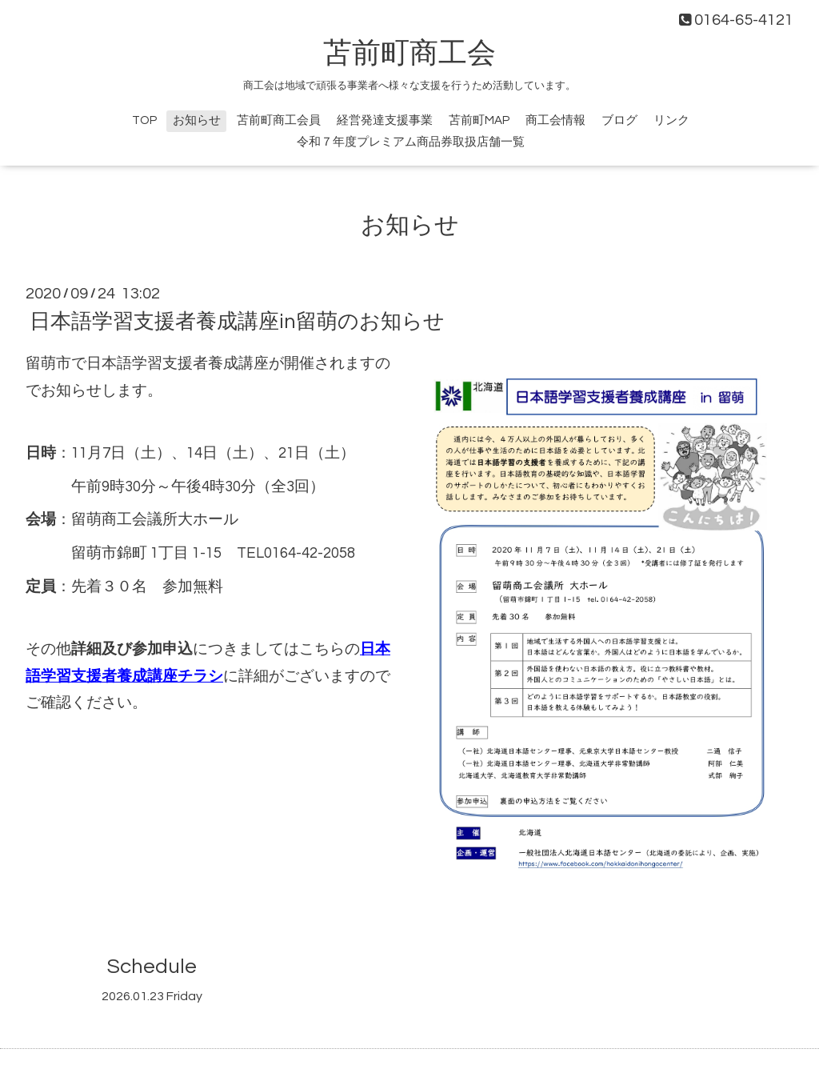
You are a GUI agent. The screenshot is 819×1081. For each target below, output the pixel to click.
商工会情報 (555, 120)
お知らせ (197, 120)
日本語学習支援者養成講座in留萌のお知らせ (237, 321)
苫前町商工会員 (279, 120)
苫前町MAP (479, 120)
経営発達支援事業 (385, 120)
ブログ (619, 120)
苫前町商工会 (409, 53)
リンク (671, 120)
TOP (144, 120)
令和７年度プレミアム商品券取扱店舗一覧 (411, 142)
